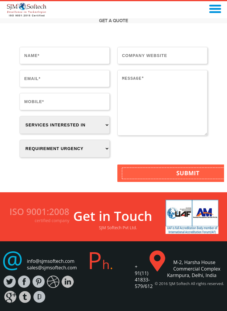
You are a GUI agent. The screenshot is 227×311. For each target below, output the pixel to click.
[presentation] (162, 153)
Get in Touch (112, 216)
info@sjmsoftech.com (50, 261)
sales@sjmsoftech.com (52, 267)
